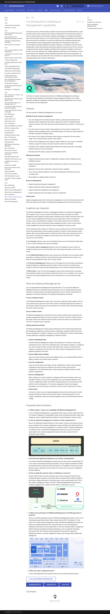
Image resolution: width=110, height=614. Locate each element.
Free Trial (79, 10)
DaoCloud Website (10, 10)
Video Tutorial (31, 10)
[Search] (74, 6)
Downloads (40, 10)
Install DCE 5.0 (51, 584)
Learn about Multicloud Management (41, 579)
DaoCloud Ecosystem (55, 10)
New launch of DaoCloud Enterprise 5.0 (20, 2)
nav (88, 17)
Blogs (46, 10)
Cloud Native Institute (69, 10)
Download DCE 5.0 (35, 584)
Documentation (21, 10)
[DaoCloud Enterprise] (5, 6)
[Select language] (61, 6)
